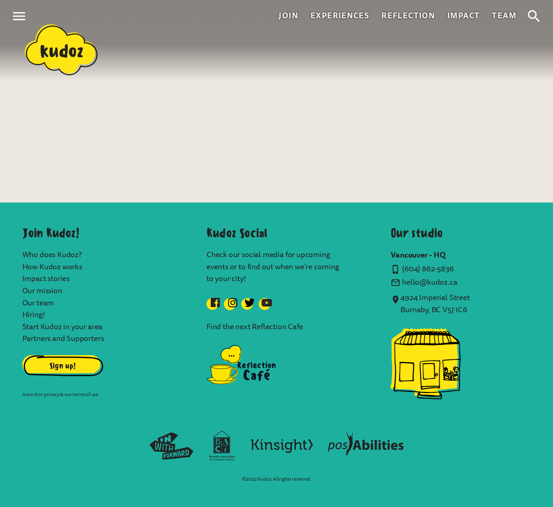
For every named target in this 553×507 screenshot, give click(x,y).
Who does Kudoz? (52, 254)
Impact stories (46, 278)
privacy (52, 394)
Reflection (408, 15)
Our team (38, 303)
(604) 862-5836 (427, 269)
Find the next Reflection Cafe (254, 327)
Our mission (42, 290)
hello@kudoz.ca (429, 282)
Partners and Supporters (63, 338)
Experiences (340, 15)
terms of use (85, 394)
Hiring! (33, 314)
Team (504, 15)
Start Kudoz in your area (62, 327)
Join (288, 15)
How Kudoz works (52, 267)
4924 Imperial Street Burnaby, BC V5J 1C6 (435, 303)
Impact (463, 15)
